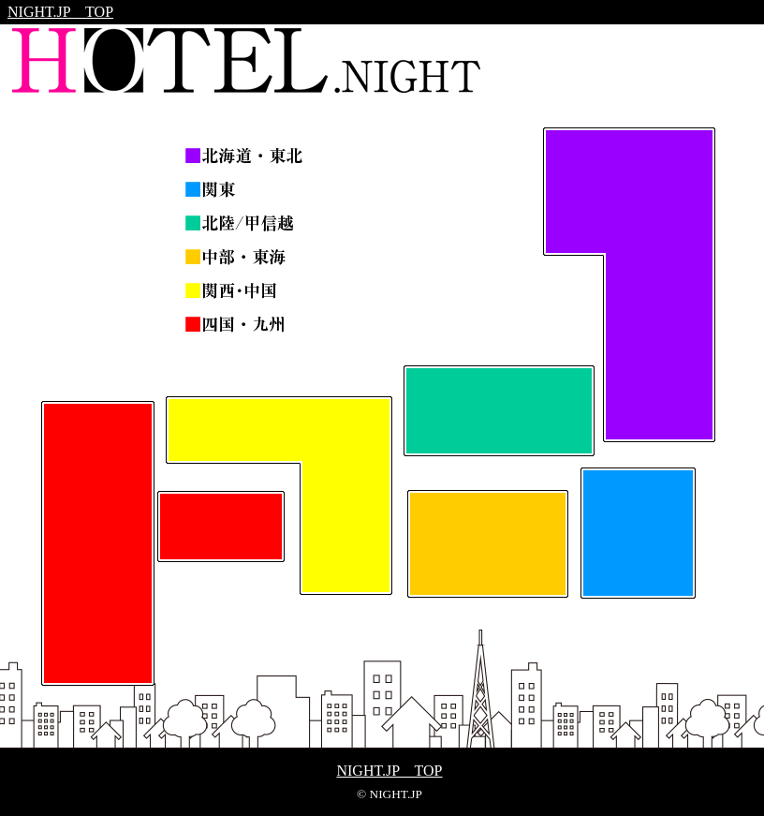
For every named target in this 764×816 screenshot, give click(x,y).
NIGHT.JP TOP (60, 12)
